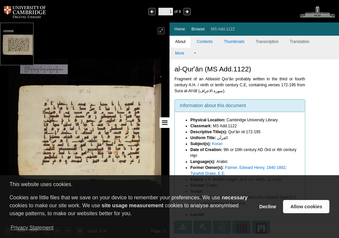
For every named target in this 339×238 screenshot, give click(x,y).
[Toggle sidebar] (165, 122)
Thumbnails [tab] (234, 41)
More (184, 53)
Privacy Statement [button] (32, 227)
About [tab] (180, 41)
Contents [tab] (205, 41)
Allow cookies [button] (306, 206)
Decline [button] (267, 206)
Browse (198, 29)
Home (179, 29)
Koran (217, 143)
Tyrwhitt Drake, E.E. (207, 173)
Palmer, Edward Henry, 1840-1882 (255, 167)
